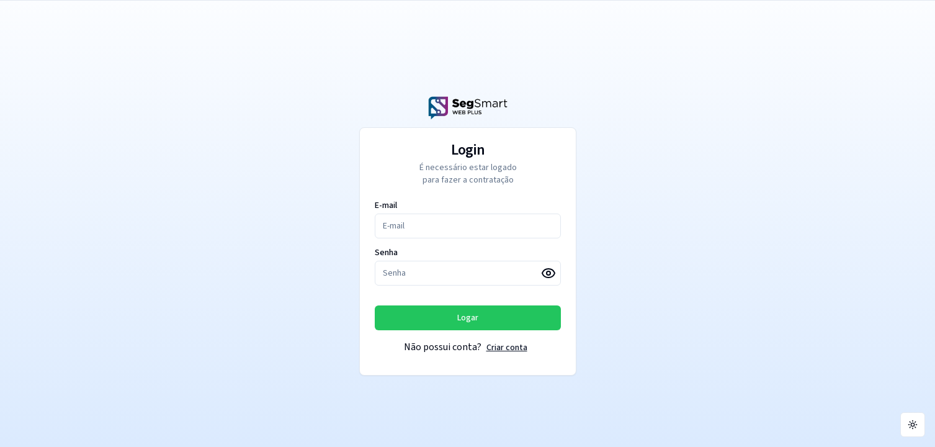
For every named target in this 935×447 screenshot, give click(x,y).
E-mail (386, 205)
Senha (386, 252)
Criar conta (506, 347)
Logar (467, 318)
